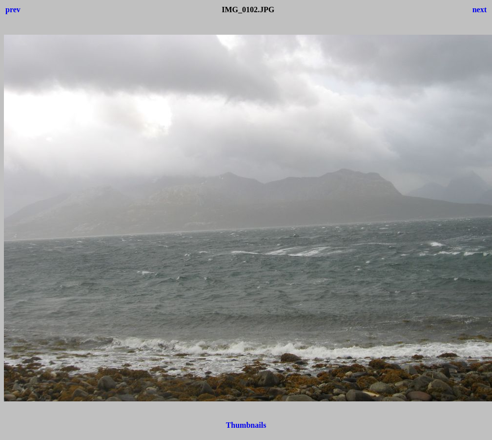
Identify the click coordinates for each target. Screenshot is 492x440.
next (479, 9)
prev (12, 9)
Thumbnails (246, 425)
